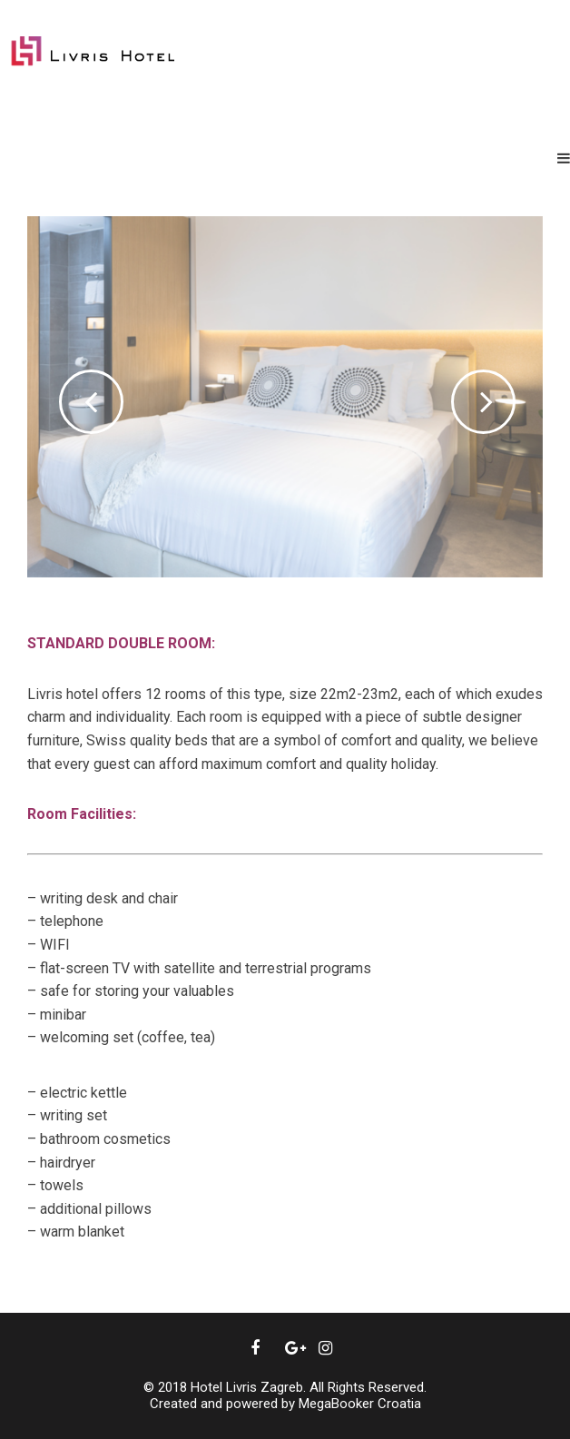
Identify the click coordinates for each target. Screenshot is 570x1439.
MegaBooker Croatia (360, 1403)
